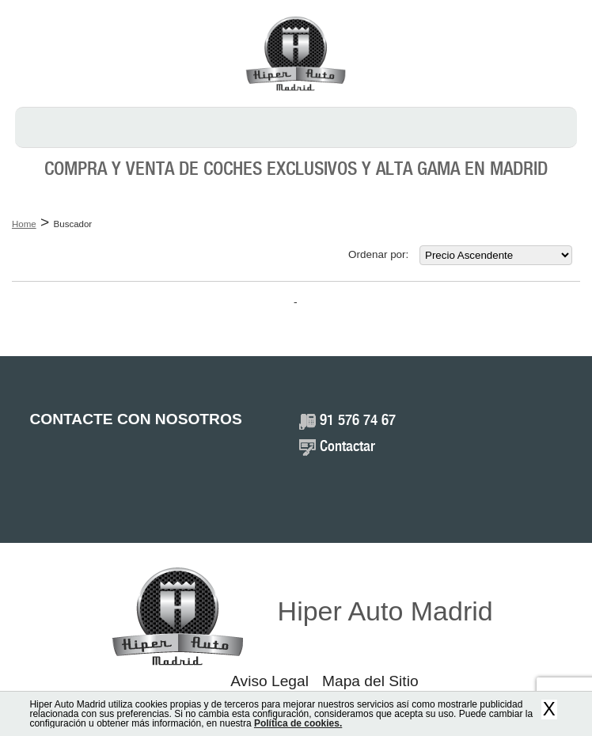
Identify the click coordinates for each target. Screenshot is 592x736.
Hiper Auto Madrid (385, 611)
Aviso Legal (269, 681)
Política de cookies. (298, 723)
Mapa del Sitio (370, 681)
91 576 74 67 (358, 420)
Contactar (347, 446)
